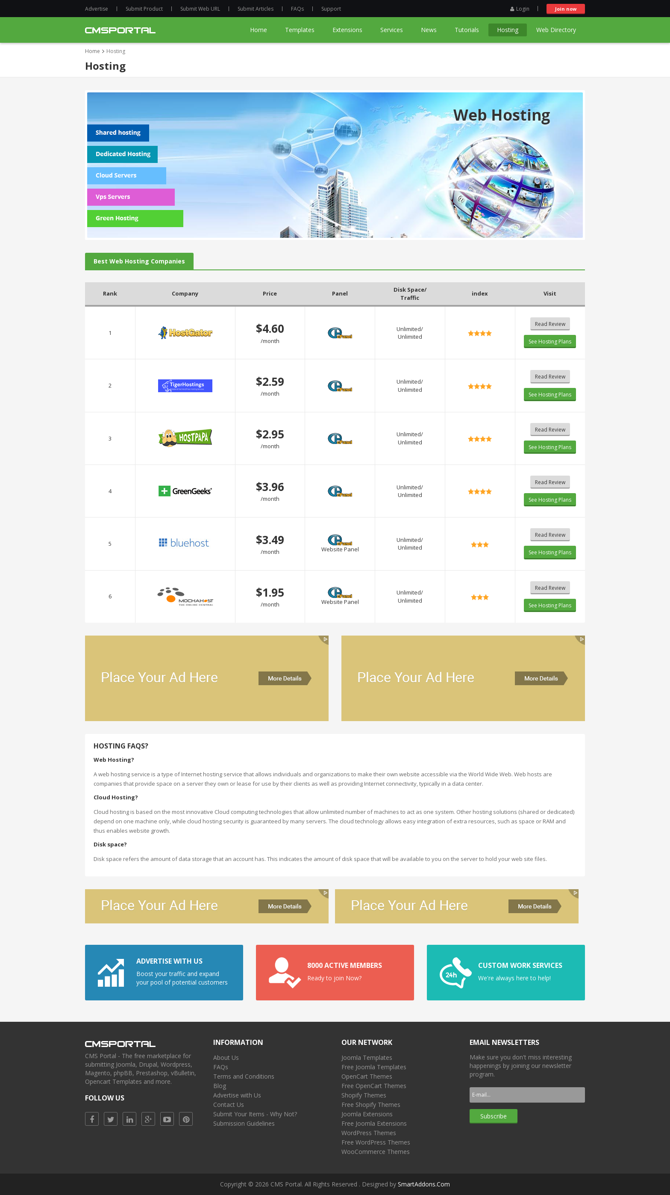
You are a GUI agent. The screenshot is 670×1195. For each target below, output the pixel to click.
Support (331, 8)
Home (92, 51)
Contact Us (228, 1104)
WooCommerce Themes (375, 1152)
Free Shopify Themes (370, 1104)
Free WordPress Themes (375, 1142)
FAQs (297, 8)
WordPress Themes (368, 1133)
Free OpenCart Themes (373, 1086)
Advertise (96, 8)
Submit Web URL (200, 8)
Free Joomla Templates (373, 1067)
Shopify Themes (363, 1095)
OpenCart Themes (366, 1076)
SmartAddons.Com (424, 1184)
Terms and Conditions (243, 1076)
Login (519, 8)
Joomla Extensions (367, 1114)
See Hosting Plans (550, 341)
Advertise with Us (237, 1095)
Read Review (550, 324)
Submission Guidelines (244, 1123)
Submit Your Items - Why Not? (255, 1114)
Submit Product (144, 8)
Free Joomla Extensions (374, 1123)
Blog (219, 1086)
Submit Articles (255, 8)
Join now (565, 9)
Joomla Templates (366, 1057)
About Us (226, 1057)
